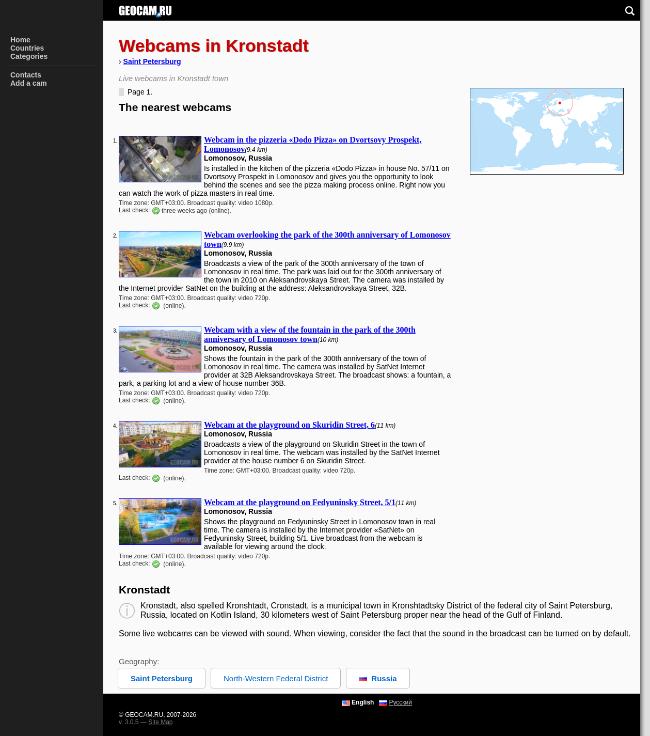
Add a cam (28, 83)
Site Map (160, 722)
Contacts (25, 75)
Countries (27, 48)
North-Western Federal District (276, 678)
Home (20, 40)
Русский (400, 702)
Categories (28, 56)
